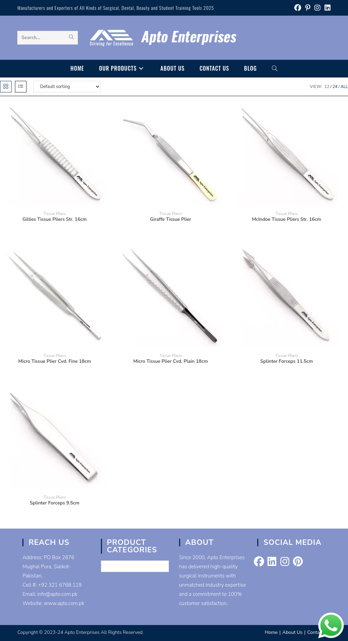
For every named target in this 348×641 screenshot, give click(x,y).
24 (334, 86)
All (344, 86)
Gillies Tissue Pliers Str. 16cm (54, 219)
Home (271, 632)
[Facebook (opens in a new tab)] (297, 8)
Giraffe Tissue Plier (170, 219)
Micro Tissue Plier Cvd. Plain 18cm (170, 361)
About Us (292, 632)
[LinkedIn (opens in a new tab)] (327, 8)
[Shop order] (67, 86)
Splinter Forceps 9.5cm (55, 503)
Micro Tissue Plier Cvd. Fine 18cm (54, 361)
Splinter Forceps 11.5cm (286, 361)
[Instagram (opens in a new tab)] (317, 8)
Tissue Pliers (54, 213)
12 (327, 86)
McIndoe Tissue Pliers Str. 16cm (286, 219)
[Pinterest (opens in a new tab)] (307, 8)
